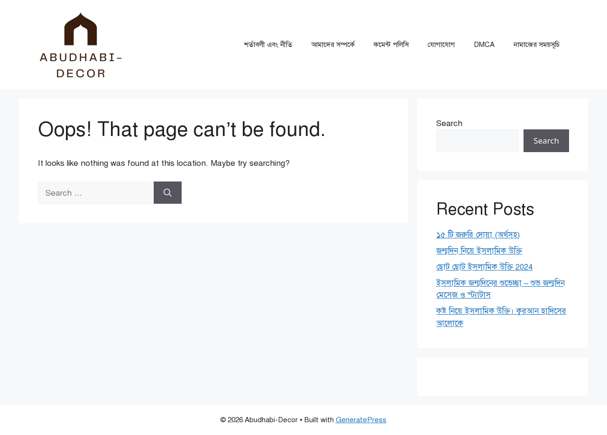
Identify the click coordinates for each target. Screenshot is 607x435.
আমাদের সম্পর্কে (333, 44)
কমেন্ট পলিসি (391, 44)
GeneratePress (361, 420)
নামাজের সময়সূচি (537, 44)
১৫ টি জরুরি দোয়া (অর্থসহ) (478, 235)
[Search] (168, 192)
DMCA (484, 44)
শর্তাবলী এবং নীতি (268, 44)
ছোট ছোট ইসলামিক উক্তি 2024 (484, 267)
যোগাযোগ (441, 44)
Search (449, 123)
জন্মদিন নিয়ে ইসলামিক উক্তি (479, 251)
